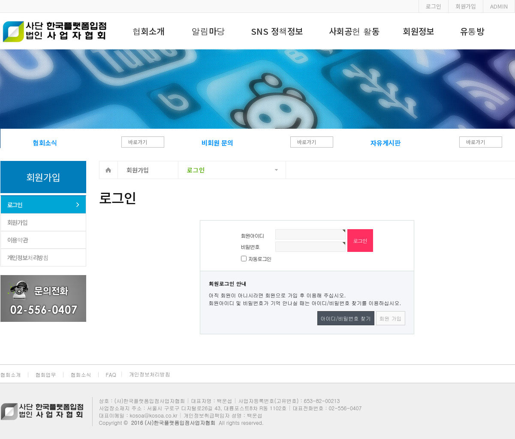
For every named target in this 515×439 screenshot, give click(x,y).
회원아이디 (252, 235)
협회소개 (148, 31)
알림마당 (208, 31)
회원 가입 (390, 318)
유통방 (472, 31)
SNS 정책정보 (277, 31)
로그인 (433, 6)
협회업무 (46, 374)
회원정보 (418, 31)
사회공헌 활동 (354, 31)
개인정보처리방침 (27, 257)
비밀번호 (250, 246)
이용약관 (17, 240)
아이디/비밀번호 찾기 (346, 318)
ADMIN (499, 6)
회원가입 (465, 6)
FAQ (111, 374)
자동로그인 (259, 258)
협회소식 (81, 374)
